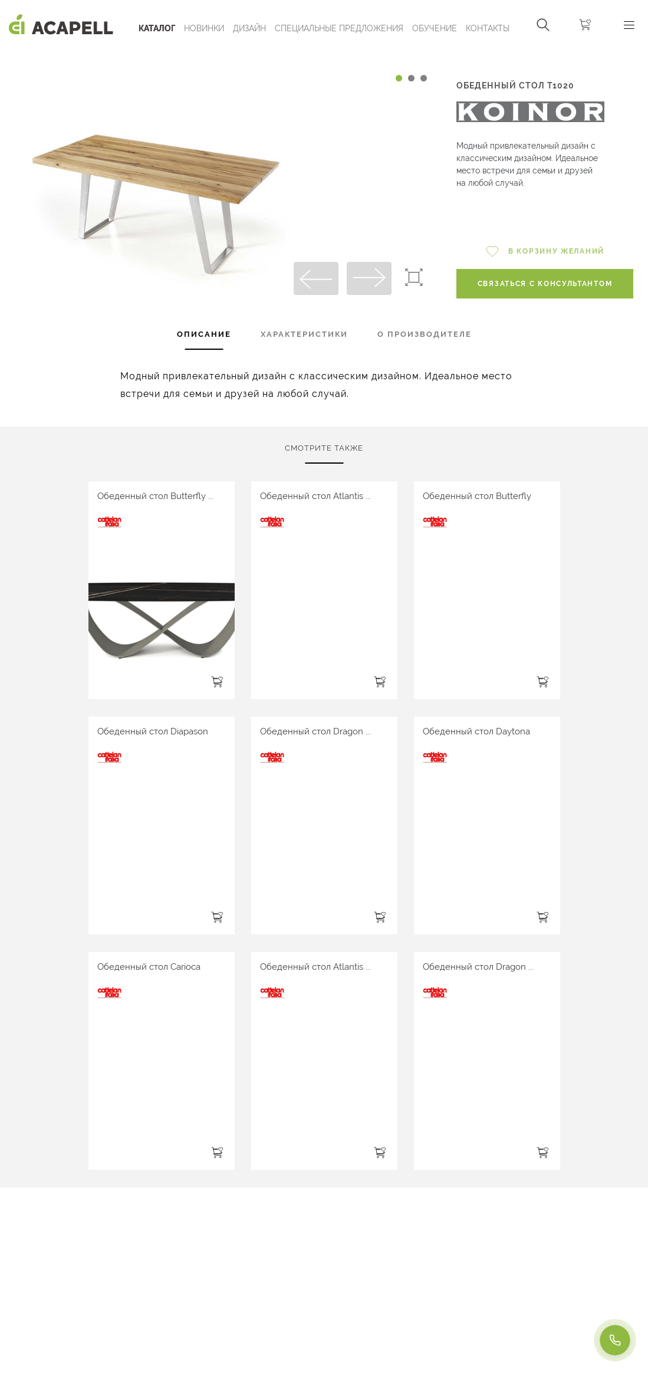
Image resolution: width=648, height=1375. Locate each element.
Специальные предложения (339, 28)
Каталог (157, 28)
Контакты (487, 28)
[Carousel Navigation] (219, 55)
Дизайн (249, 28)
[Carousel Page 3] (423, 78)
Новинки (204, 28)
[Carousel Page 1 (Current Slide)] (399, 78)
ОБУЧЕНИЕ (434, 28)
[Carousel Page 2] (411, 78)
